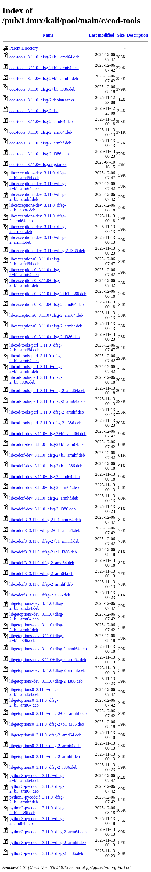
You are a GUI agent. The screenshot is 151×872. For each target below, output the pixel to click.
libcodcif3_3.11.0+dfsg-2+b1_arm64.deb (44, 530)
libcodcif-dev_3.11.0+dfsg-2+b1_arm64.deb (47, 444)
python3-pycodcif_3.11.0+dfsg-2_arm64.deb (48, 831)
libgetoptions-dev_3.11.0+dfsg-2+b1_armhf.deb (36, 627)
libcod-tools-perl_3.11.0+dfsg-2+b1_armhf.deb (35, 369)
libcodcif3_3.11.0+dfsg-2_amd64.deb (41, 562)
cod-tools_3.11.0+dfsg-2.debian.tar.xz (42, 100)
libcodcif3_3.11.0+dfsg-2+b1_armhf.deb (44, 541)
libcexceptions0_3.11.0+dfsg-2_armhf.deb (45, 326)
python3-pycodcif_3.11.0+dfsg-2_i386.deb (46, 853)
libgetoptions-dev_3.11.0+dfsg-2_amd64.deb (48, 649)
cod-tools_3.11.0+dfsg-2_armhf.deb (40, 143)
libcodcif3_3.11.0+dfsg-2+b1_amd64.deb (45, 519)
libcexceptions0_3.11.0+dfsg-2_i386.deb (44, 336)
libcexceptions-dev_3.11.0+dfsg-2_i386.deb (47, 250)
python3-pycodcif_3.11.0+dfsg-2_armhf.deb (47, 842)
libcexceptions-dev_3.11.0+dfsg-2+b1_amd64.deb (37, 175)
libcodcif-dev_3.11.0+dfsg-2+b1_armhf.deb (47, 455)
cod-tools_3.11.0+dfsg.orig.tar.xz (37, 164)
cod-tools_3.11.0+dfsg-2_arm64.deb (40, 132)
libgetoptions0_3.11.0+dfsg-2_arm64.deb (45, 745)
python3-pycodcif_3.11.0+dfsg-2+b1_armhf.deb (36, 799)
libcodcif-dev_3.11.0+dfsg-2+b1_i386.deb (45, 466)
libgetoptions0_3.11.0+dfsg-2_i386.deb (43, 767)
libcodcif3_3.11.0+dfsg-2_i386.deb (39, 595)
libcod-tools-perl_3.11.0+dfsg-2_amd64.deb (47, 390)
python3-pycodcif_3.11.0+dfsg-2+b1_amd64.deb (36, 778)
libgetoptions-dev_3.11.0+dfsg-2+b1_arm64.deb (36, 616)
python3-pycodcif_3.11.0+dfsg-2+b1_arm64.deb (36, 788)
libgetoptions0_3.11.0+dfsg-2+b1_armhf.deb (48, 713)
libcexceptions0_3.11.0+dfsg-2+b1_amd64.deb (34, 261)
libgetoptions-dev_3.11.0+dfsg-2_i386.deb (46, 681)
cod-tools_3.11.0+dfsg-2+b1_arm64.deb (44, 67)
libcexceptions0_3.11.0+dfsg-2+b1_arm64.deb (34, 272)
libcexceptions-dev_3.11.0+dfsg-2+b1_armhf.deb (37, 197)
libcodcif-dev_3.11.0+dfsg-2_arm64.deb (44, 487)
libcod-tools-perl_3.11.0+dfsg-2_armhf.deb (46, 412)
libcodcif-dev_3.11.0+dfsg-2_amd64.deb (44, 476)
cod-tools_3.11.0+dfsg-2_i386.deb (39, 153)
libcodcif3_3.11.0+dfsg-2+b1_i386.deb (43, 552)
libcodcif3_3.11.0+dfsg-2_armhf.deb (41, 584)
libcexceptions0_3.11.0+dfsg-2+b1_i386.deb (47, 293)
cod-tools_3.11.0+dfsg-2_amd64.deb (41, 121)
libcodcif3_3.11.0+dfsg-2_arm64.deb (41, 573)
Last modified (101, 35)
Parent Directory (23, 48)
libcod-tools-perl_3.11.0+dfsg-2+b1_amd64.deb (35, 347)
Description (137, 35)
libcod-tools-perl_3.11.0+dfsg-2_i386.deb (45, 423)
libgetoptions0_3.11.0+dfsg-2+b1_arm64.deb (33, 702)
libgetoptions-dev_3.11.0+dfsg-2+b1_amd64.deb (36, 605)
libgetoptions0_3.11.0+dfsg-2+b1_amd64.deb (33, 692)
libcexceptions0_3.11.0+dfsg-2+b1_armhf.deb (34, 283)
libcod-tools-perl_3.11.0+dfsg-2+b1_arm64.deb (35, 358)
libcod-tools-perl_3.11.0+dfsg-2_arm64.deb (47, 401)
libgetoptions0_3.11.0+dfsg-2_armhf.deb (44, 756)
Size (121, 35)
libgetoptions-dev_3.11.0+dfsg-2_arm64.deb (47, 659)
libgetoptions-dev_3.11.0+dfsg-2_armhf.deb (47, 670)
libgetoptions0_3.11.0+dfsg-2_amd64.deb (45, 735)
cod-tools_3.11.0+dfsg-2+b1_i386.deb (42, 89)
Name (48, 35)
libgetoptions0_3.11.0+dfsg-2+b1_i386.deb (46, 724)
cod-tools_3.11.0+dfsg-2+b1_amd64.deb (44, 57)
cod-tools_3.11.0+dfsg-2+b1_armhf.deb (43, 78)
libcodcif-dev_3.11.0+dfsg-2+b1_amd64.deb (47, 433)
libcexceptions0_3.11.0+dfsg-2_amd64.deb (46, 304)
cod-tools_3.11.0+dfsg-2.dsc (33, 110)
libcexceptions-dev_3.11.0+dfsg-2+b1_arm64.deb (37, 186)
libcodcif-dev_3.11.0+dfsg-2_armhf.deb (43, 498)
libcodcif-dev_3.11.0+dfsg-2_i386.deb (42, 509)
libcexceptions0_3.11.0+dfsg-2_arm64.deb (46, 315)
